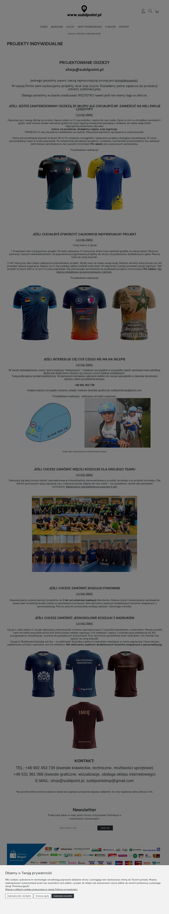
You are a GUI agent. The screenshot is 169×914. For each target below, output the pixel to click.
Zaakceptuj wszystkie (62, 896)
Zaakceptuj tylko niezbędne (19, 896)
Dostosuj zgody (42, 896)
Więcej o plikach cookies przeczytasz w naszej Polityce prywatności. (41, 889)
